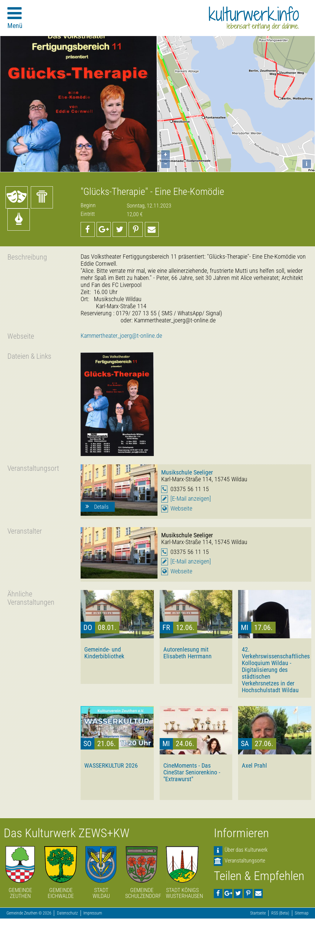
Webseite (181, 508)
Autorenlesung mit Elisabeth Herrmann (187, 653)
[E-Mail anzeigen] (190, 498)
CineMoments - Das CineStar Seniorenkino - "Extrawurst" (191, 772)
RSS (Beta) (280, 913)
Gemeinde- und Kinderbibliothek (104, 653)
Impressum (92, 913)
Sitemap (302, 913)
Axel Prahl (254, 765)
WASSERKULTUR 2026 (111, 765)
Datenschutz (67, 913)
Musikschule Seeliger (187, 472)
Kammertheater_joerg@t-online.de (121, 335)
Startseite (258, 913)
